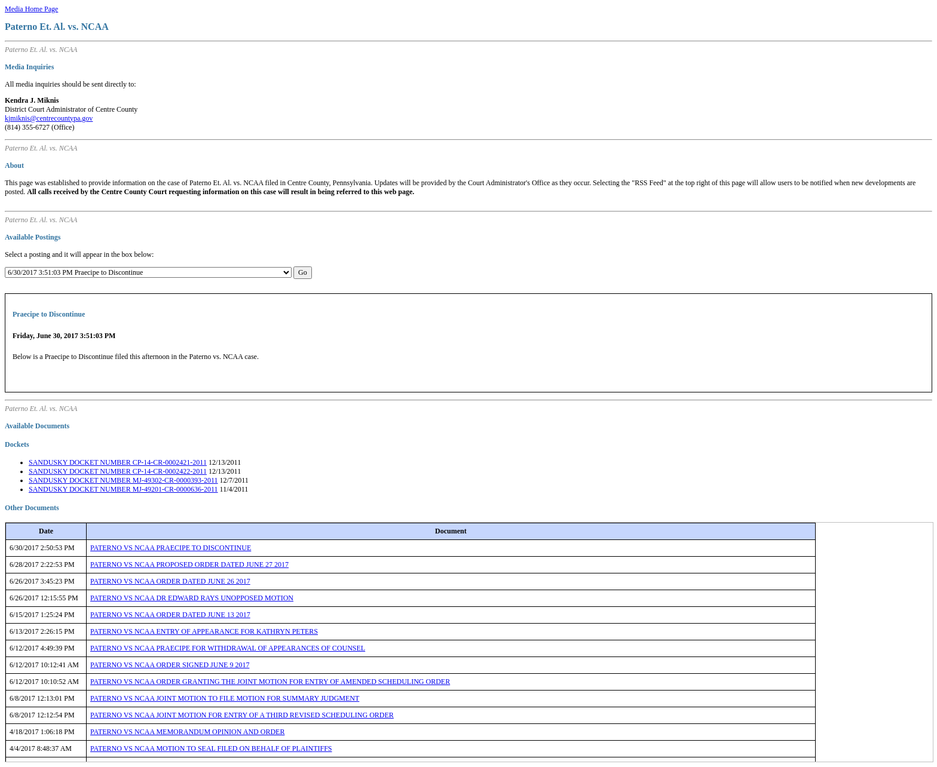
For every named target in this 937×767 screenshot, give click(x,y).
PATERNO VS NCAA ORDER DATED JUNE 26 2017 (170, 581)
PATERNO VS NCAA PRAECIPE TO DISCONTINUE (170, 548)
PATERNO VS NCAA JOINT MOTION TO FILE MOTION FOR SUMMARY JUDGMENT (224, 698)
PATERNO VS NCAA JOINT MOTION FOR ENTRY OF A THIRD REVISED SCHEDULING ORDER (242, 715)
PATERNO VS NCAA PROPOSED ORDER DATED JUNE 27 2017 (189, 564)
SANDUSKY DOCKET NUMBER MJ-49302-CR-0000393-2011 (123, 480)
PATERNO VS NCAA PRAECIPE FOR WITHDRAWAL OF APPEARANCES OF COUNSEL (227, 648)
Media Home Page (31, 9)
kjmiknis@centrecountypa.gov (49, 118)
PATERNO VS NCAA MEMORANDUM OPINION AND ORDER (187, 732)
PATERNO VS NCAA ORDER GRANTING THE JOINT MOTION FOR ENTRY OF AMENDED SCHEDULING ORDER (270, 681)
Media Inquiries (29, 67)
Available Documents (37, 426)
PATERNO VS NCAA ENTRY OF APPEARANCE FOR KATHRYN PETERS (204, 631)
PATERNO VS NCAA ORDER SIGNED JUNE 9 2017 (169, 665)
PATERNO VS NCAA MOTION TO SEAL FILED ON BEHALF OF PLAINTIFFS (211, 748)
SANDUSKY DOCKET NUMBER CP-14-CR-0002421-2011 (118, 462)
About (14, 165)
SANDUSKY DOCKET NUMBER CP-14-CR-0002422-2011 (118, 471)
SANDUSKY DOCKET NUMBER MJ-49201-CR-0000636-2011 (123, 489)
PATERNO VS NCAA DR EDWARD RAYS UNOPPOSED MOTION (191, 598)
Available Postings (32, 237)
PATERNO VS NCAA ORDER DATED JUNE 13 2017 (170, 614)
